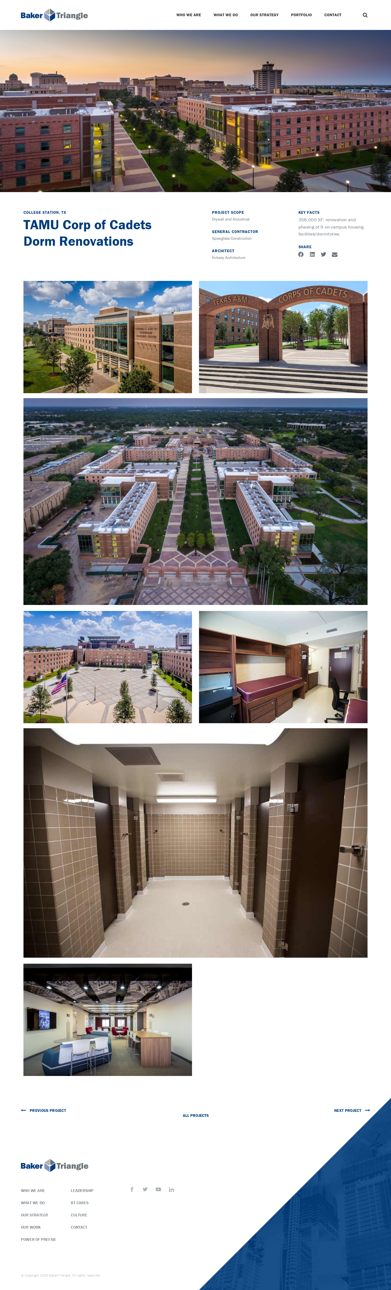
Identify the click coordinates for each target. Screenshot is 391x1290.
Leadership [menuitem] (82, 1190)
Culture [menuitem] (79, 1214)
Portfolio (302, 14)
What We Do (226, 14)
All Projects (195, 1115)
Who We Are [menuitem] (33, 1190)
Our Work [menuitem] (31, 1227)
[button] (365, 15)
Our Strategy (265, 14)
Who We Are (189, 14)
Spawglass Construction (232, 238)
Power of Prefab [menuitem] (38, 1239)
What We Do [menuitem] (33, 1202)
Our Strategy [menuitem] (34, 1214)
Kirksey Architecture (228, 257)
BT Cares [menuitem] (80, 1202)
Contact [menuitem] (79, 1227)
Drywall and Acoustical (231, 219)
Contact (334, 14)
